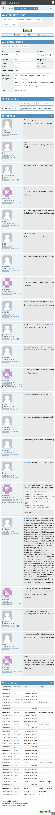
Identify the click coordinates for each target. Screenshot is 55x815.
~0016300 (15, 248)
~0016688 (18, 671)
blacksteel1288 (9, 176)
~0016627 (15, 362)
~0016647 (15, 409)
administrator (12, 806)
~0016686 (15, 626)
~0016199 (15, 180)
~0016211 (15, 225)
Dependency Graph (45, 104)
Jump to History (22, 46)
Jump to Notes (8, 46)
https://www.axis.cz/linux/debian (39, 305)
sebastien (32, 109)
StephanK (7, 267)
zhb (16, 60)
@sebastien (28, 518)
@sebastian (28, 328)
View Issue (8, 20)
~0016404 (15, 271)
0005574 (16, 109)
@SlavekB (27, 394)
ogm (5, 405)
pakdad (6, 529)
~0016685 (18, 603)
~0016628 (18, 384)
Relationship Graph (23, 20)
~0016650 (15, 477)
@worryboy (28, 370)
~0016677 (18, 500)
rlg (4, 153)
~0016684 (15, 533)
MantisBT (14, 801)
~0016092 (15, 134)
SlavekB (6, 312)
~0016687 (15, 649)
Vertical (37, 20)
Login (17, 9)
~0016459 (18, 293)
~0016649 (15, 454)
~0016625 (15, 339)
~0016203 (18, 203)
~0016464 (15, 316)
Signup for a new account (28, 9)
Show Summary (10, 24)
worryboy (7, 335)
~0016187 (15, 157)
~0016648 (15, 432)
